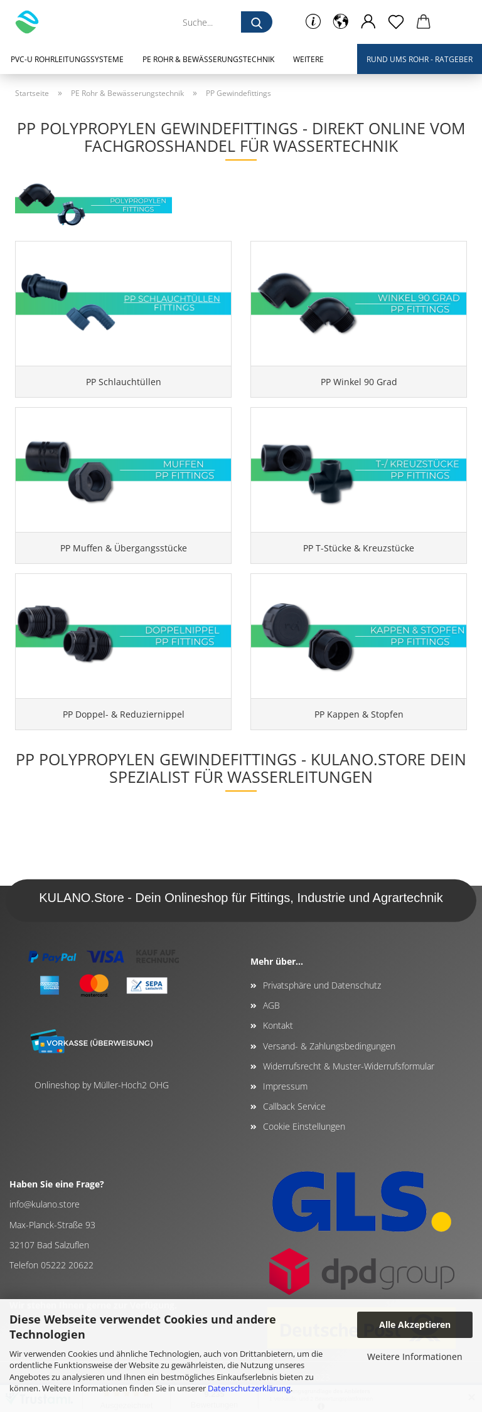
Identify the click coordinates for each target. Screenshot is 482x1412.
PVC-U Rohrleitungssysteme (67, 59)
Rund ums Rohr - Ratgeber (420, 59)
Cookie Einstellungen (304, 1126)
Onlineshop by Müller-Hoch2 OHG (102, 1085)
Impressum (285, 1086)
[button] (341, 22)
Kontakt (278, 1025)
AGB (271, 1005)
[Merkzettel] (396, 22)
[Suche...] (256, 22)
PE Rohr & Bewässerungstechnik (208, 59)
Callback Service (294, 1106)
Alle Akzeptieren (415, 1324)
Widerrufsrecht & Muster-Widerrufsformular (348, 1066)
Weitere (308, 59)
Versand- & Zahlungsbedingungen (329, 1046)
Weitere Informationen (415, 1356)
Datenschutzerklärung (249, 1388)
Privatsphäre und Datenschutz (322, 985)
